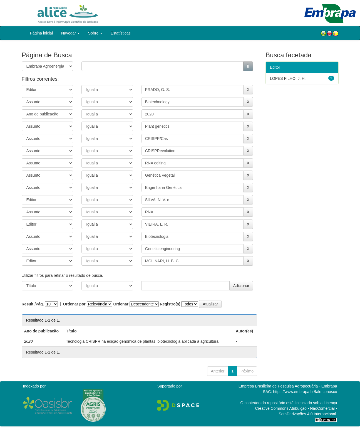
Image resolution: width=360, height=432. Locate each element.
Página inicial (41, 33)
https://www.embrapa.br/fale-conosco (305, 391)
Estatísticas (121, 33)
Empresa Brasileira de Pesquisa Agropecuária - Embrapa (288, 386)
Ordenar (120, 304)
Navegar (70, 33)
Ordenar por (74, 304)
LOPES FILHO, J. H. (288, 78)
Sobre (95, 33)
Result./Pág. (33, 304)
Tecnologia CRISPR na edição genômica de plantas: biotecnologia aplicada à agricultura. (143, 341)
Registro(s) (170, 304)
